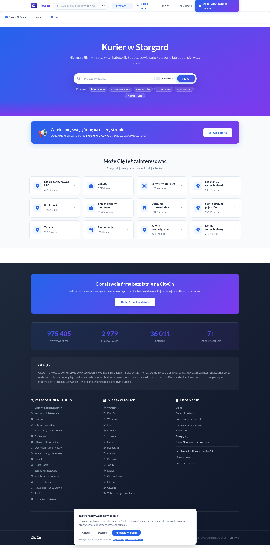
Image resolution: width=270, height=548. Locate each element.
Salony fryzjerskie (43, 428)
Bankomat (38, 439)
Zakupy (37, 422)
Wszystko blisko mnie (45, 416)
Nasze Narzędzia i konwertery (192, 445)
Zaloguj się (182, 439)
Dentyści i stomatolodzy (46, 451)
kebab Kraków (105, 89)
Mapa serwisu (183, 460)
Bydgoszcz (111, 451)
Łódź (108, 428)
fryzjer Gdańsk (177, 89)
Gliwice (109, 485)
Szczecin (110, 439)
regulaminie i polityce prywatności (128, 539)
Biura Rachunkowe (43, 502)
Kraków (109, 416)
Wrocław (110, 422)
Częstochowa (112, 479)
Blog (164, 5)
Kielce (108, 473)
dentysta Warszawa (130, 89)
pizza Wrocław (155, 89)
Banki (36, 496)
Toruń (108, 468)
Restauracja (39, 468)
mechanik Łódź (146, 96)
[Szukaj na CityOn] (78, 6)
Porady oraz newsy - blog (190, 422)
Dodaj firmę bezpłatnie (135, 305)
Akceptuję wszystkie (126, 532)
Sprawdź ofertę (217, 133)
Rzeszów (110, 462)
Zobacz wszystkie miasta (119, 496)
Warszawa (111, 410)
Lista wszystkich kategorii (47, 410)
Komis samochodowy (45, 479)
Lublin (108, 445)
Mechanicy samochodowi (47, 433)
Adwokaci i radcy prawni (47, 490)
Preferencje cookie (186, 466)
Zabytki (37, 462)
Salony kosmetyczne (44, 473)
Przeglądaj (123, 5)
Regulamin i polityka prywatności (194, 454)
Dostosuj (102, 532)
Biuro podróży (41, 485)
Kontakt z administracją (189, 428)
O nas (179, 410)
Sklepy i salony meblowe (46, 445)
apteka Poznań (124, 96)
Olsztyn (109, 490)
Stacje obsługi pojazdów (46, 456)
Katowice (110, 433)
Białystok (110, 456)
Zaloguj (185, 5)
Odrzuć (86, 532)
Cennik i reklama (185, 416)
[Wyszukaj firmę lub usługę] (116, 78)
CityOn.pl (234, 541)
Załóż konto (182, 433)
